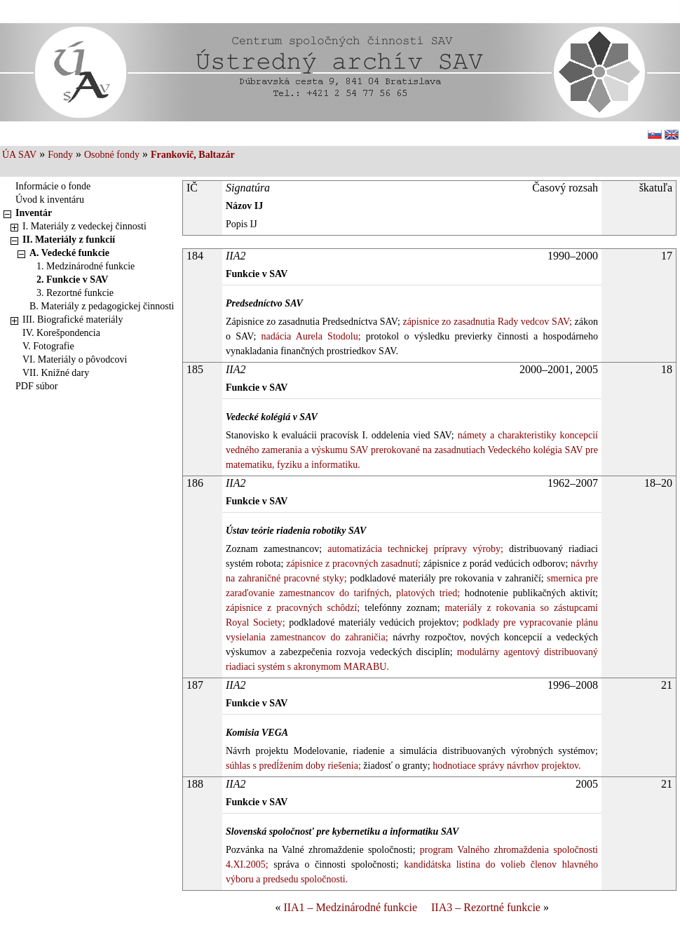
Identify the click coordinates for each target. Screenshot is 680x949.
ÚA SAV (19, 154)
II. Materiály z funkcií (68, 239)
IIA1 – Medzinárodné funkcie (350, 907)
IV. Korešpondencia (61, 333)
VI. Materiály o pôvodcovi (74, 359)
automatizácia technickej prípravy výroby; (412, 549)
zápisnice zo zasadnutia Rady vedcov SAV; (486, 321)
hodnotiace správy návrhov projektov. (505, 765)
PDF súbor (36, 386)
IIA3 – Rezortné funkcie (485, 907)
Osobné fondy (112, 154)
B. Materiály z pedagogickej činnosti (101, 306)
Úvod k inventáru (49, 199)
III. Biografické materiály (72, 319)
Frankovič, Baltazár (193, 154)
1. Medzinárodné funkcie (85, 266)
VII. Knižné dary (55, 373)
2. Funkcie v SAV (72, 279)
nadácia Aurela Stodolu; (308, 336)
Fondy (60, 154)
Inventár (33, 213)
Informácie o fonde (52, 186)
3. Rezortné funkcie (75, 293)
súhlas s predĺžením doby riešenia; (293, 765)
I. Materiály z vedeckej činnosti (84, 226)
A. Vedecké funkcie (69, 253)
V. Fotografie (48, 346)
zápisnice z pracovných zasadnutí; (352, 563)
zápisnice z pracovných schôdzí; (293, 608)
